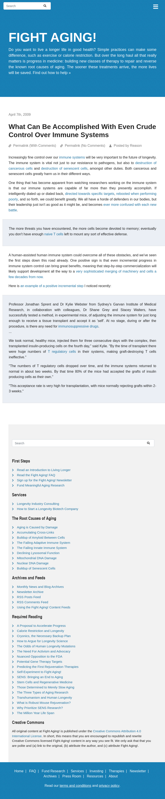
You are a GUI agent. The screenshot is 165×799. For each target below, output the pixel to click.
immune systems (72, 157)
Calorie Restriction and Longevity (40, 631)
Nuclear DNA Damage (33, 563)
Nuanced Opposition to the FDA (39, 656)
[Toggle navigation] (155, 6)
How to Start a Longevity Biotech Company (47, 509)
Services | (79, 771)
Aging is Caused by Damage (37, 527)
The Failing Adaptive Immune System (43, 542)
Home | (21, 771)
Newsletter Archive (30, 592)
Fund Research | (56, 771)
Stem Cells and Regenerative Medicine (44, 682)
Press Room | (74, 776)
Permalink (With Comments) (34, 145)
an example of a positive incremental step (51, 286)
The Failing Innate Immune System (42, 548)
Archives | (52, 776)
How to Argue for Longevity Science (42, 641)
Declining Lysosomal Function (38, 553)
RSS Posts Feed (29, 597)
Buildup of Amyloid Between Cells (41, 537)
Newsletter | (140, 771)
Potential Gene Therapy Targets (39, 661)
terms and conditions (75, 785)
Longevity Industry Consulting (38, 503)
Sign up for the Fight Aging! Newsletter (44, 480)
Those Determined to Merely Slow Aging (45, 687)
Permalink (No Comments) (85, 145)
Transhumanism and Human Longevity (44, 697)
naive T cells (53, 234)
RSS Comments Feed (32, 602)
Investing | (99, 771)
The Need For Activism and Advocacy (43, 651)
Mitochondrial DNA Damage (37, 558)
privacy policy (109, 785)
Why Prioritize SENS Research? (40, 708)
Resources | (97, 776)
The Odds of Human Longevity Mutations (46, 646)
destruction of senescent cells (64, 168)
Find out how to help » (52, 73)
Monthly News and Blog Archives (40, 587)
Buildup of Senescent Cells (36, 568)
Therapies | (119, 771)
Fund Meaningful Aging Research (40, 485)
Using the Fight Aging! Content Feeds (43, 607)
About (115, 776)
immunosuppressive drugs (78, 326)
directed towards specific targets (89, 194)
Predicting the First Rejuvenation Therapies (47, 667)
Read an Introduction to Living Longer (43, 470)
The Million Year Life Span (35, 713)
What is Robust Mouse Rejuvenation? (44, 702)
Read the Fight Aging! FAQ (36, 475)
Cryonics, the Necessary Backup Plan (44, 636)
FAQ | (35, 771)
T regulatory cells (62, 351)
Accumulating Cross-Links (35, 532)
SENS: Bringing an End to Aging (40, 677)
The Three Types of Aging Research (42, 692)
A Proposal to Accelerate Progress (41, 625)
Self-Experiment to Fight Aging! (39, 672)
